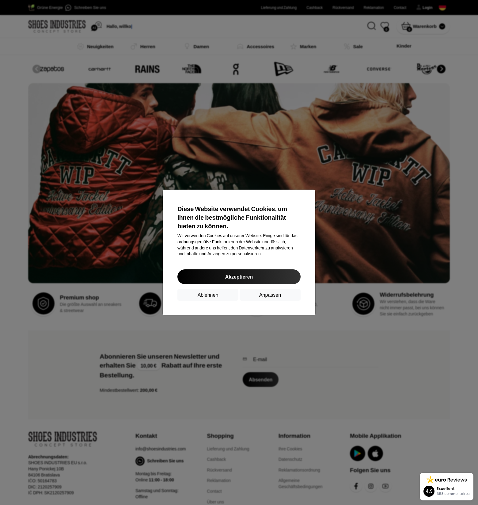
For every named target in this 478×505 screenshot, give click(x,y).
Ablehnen (208, 295)
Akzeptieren (239, 276)
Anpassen (270, 295)
